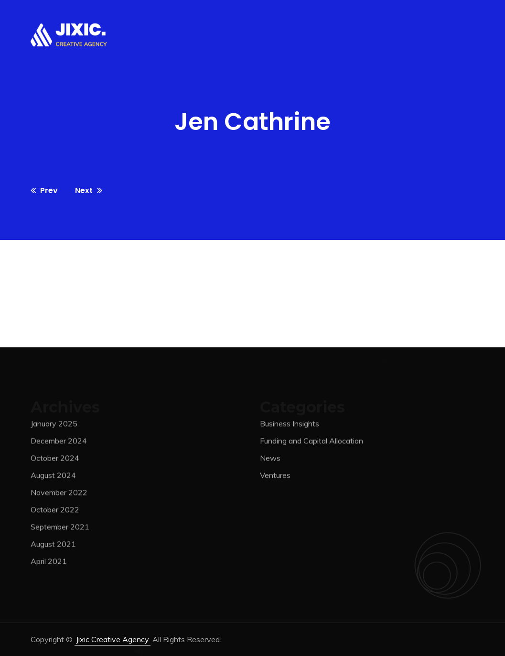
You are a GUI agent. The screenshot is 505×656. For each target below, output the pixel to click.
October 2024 (55, 460)
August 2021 (53, 546)
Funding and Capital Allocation (311, 443)
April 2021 (49, 563)
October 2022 (55, 511)
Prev (44, 190)
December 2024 (59, 443)
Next (88, 190)
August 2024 (53, 477)
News (270, 460)
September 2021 (60, 529)
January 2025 (54, 425)
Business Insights (289, 425)
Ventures (275, 477)
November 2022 (59, 494)
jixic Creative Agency (112, 639)
